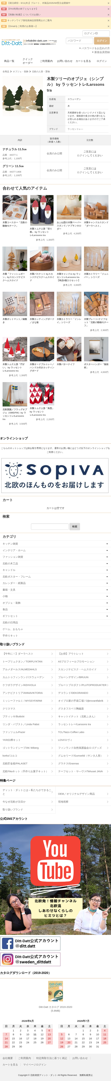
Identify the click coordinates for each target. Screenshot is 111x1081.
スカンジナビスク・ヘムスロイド (77, 669)
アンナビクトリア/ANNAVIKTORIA (23, 692)
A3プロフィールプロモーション (76, 661)
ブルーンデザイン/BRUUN (73, 677)
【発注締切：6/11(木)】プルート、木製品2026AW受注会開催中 (38, 3)
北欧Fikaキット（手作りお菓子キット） (25, 771)
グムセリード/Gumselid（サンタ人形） (80, 755)
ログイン (102, 61)
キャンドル (9, 569)
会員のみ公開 (54, 153)
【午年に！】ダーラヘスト (18, 653)
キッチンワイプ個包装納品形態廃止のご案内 (29, 20)
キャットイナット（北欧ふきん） (77, 716)
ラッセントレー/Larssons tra (74, 724)
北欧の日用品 (10, 622)
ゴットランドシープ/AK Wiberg (21, 747)
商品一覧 (9, 61)
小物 (5, 596)
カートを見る (83, 61)
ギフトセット (10, 615)
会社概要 (8, 1058)
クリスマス (9, 708)
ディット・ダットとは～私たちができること (27, 792)
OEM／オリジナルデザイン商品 (76, 793)
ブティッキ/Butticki (13, 716)
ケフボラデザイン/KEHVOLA (19, 685)
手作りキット (10, 635)
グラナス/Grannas (68, 763)
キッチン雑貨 (10, 543)
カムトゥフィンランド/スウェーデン (23, 677)
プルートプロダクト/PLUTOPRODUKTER (82, 685)
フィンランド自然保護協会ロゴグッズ (80, 747)
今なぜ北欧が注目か (14, 801)
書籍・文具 (9, 589)
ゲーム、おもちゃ (13, 629)
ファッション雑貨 (13, 556)
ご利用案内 (46, 61)
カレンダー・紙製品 (14, 583)
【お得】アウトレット (71, 653)
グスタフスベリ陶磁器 (71, 708)
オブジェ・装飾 (20, 71)
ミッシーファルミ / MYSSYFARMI (22, 700)
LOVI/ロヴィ (65, 739)
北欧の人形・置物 (41, 71)
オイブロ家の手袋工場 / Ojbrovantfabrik (80, 700)
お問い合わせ (65, 61)
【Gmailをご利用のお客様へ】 (22, 26)
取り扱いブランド (13, 809)
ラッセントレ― (75, 129)
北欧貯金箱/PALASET (15, 763)
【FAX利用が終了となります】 (22, 9)
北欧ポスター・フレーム (17, 576)
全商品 (6, 71)
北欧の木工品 (10, 563)
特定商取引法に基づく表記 (51, 1058)
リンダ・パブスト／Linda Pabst (21, 724)
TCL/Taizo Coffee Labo (71, 732)
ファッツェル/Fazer (14, 732)
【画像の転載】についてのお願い (24, 14)
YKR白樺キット (12, 739)
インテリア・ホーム (14, 550)
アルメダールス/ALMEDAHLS (20, 669)
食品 (5, 609)
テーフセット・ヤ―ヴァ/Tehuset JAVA (80, 771)
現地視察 (63, 801)
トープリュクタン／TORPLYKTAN (22, 661)
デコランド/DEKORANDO (73, 692)
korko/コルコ (10, 755)
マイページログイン (34, 1064)
